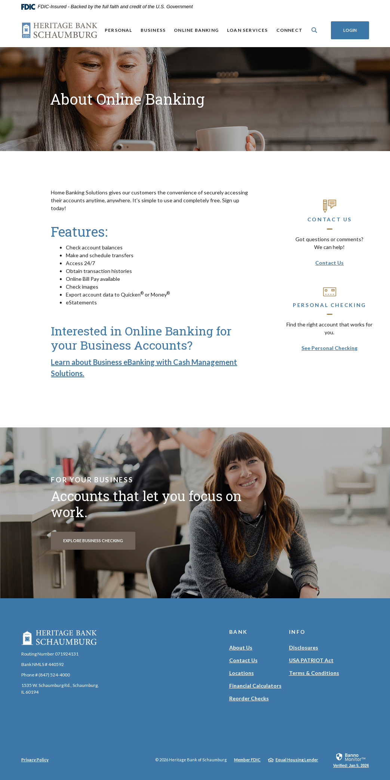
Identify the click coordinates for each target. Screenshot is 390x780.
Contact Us (329, 263)
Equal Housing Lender (297, 759)
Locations (241, 673)
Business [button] (153, 30)
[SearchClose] (314, 30)
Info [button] (297, 632)
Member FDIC (247, 759)
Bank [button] (238, 632)
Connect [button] (289, 30)
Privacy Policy (35, 759)
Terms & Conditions (314, 673)
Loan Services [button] (247, 30)
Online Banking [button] (196, 30)
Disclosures (303, 647)
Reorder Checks (249, 698)
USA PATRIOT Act (311, 660)
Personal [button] (118, 30)
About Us (240, 647)
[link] (351, 759)
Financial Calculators (255, 685)
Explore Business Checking (93, 540)
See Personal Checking (329, 348)
